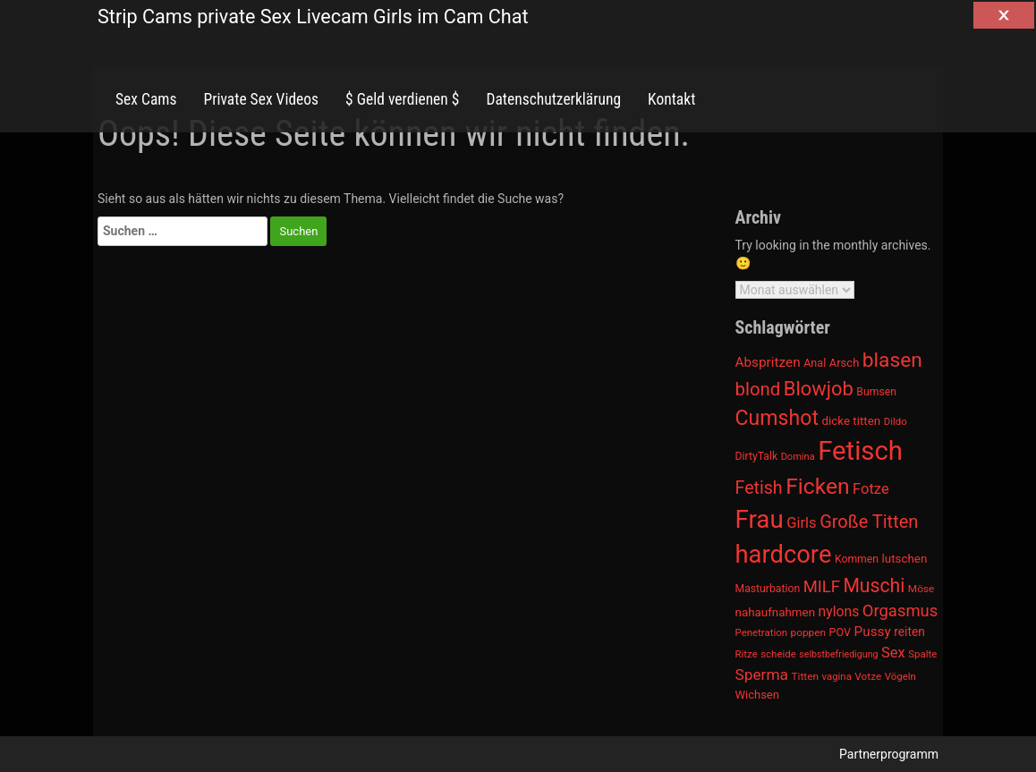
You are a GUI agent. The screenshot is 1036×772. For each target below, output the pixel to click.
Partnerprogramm (888, 754)
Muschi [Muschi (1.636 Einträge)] (873, 585)
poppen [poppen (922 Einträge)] (808, 632)
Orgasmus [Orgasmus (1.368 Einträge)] (900, 611)
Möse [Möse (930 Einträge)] (921, 588)
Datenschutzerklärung (553, 99)
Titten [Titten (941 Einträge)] (804, 676)
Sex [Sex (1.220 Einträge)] (893, 652)
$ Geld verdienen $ (402, 99)
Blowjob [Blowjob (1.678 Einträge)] (818, 389)
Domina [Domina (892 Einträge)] (798, 456)
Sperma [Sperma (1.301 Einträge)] (762, 674)
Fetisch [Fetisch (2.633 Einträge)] (860, 451)
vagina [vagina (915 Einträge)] (836, 676)
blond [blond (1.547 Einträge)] (758, 389)
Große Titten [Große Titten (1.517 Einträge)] (868, 521)
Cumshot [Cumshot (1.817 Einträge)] (777, 418)
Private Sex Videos (260, 99)
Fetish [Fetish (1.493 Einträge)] (759, 488)
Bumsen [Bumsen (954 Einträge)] (876, 392)
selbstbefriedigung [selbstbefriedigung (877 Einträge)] (838, 654)
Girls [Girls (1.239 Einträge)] (801, 522)
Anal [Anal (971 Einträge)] (814, 362)
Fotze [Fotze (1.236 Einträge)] (871, 488)
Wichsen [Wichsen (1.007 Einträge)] (757, 694)
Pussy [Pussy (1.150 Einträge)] (872, 632)
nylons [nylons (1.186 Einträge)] (839, 611)
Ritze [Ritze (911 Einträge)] (746, 654)
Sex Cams (145, 99)
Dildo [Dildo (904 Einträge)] (895, 421)
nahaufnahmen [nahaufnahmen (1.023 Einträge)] (775, 612)
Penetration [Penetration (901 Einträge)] (761, 632)
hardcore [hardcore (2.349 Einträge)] (783, 554)
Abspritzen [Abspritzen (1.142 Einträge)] (768, 362)
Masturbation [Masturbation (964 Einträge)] (768, 588)
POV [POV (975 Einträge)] (840, 632)
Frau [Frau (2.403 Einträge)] (759, 519)
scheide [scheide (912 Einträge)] (778, 654)
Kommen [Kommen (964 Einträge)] (857, 559)
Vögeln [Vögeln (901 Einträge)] (900, 676)
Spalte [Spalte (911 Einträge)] (922, 654)
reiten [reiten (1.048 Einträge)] (909, 631)
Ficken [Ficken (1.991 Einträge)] (817, 486)
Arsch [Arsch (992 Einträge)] (844, 362)
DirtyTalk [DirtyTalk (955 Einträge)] (756, 456)
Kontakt (671, 99)
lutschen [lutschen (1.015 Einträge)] (905, 558)
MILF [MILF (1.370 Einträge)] (821, 587)
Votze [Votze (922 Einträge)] (867, 676)
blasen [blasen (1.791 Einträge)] (892, 360)
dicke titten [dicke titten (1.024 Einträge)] (850, 421)
